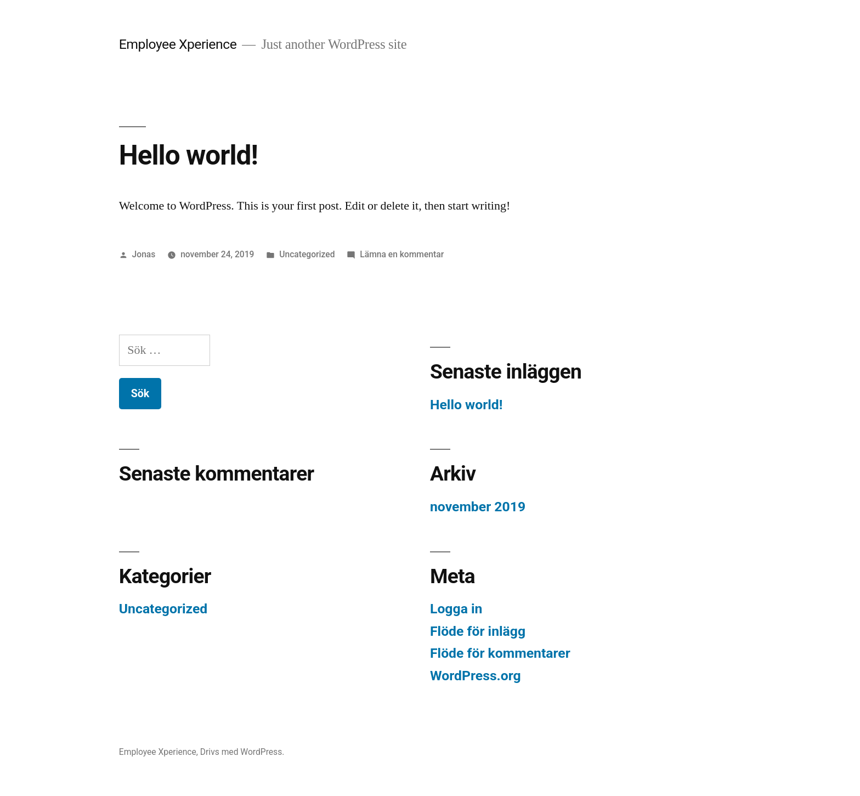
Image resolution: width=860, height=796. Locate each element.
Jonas (144, 254)
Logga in (456, 609)
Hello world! (188, 155)
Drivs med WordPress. (242, 752)
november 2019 (477, 507)
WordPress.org (475, 676)
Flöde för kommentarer (500, 653)
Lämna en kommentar (402, 254)
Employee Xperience (177, 44)
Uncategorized (307, 254)
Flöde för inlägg (477, 631)
